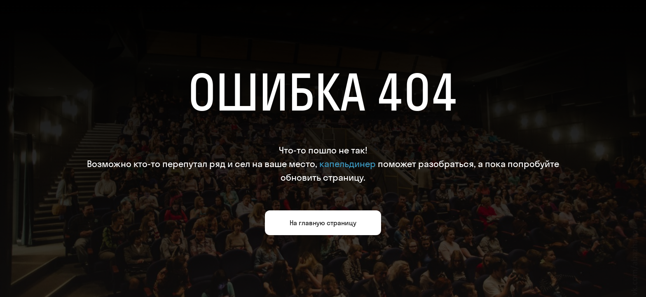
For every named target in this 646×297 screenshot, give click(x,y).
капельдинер (347, 164)
